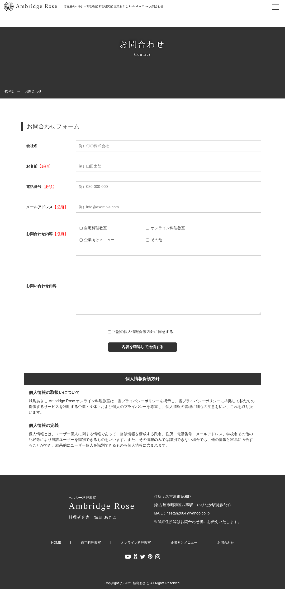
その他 (154, 240)
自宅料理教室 (93, 228)
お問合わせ (225, 542)
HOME (9, 91)
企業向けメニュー (97, 240)
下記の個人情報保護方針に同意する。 (144, 332)
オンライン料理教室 (165, 228)
